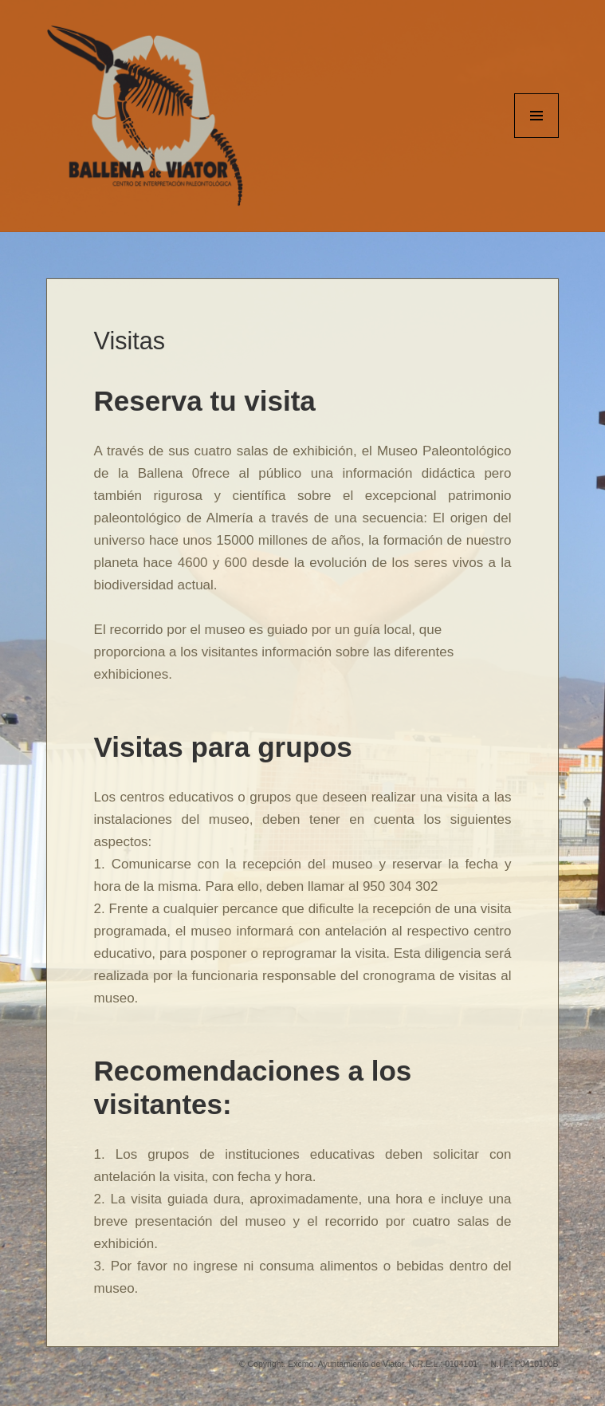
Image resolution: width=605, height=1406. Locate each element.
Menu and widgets (537, 137)
